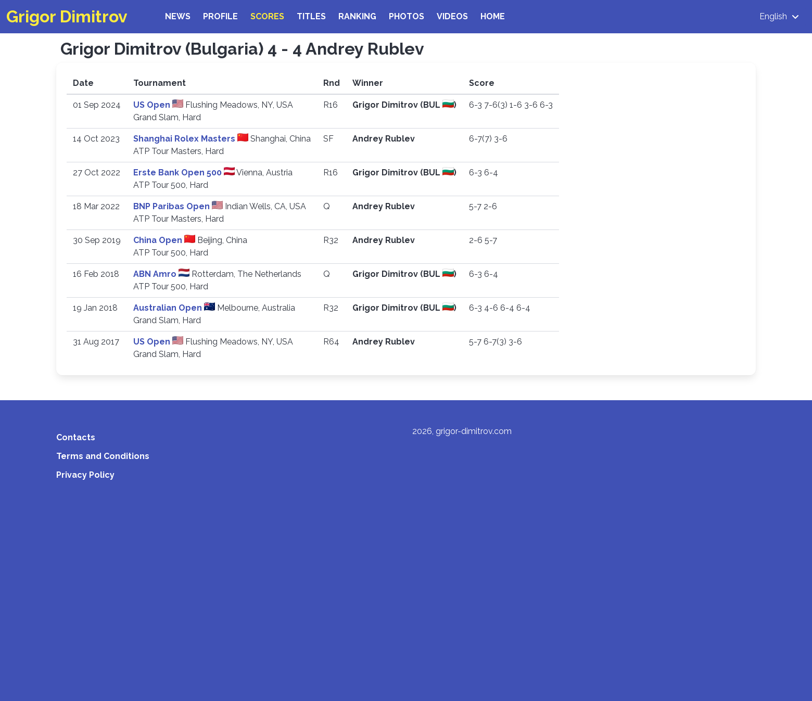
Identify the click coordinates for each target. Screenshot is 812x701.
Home (492, 16)
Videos (452, 16)
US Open (152, 105)
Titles (311, 16)
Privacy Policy (85, 475)
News (178, 16)
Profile (220, 16)
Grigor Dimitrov (67, 16)
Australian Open (168, 308)
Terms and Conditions (102, 456)
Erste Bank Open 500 (178, 172)
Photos (406, 16)
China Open (158, 240)
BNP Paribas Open (172, 206)
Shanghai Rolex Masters (185, 139)
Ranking (357, 16)
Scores (267, 16)
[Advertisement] (406, 573)
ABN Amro (156, 274)
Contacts (75, 437)
